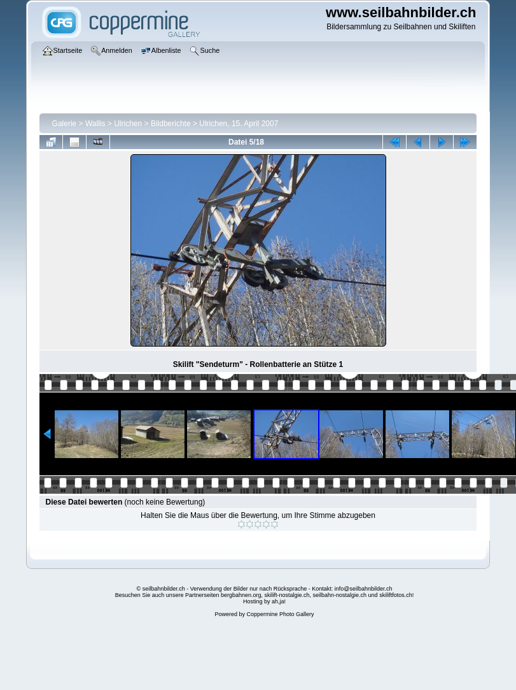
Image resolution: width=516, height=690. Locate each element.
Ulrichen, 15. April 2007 (238, 123)
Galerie (64, 123)
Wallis (95, 123)
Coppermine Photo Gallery (280, 614)
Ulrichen (128, 123)
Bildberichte (171, 123)
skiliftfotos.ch (395, 595)
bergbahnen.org (241, 595)
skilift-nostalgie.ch (287, 595)
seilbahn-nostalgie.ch (340, 595)
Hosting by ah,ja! (264, 601)
